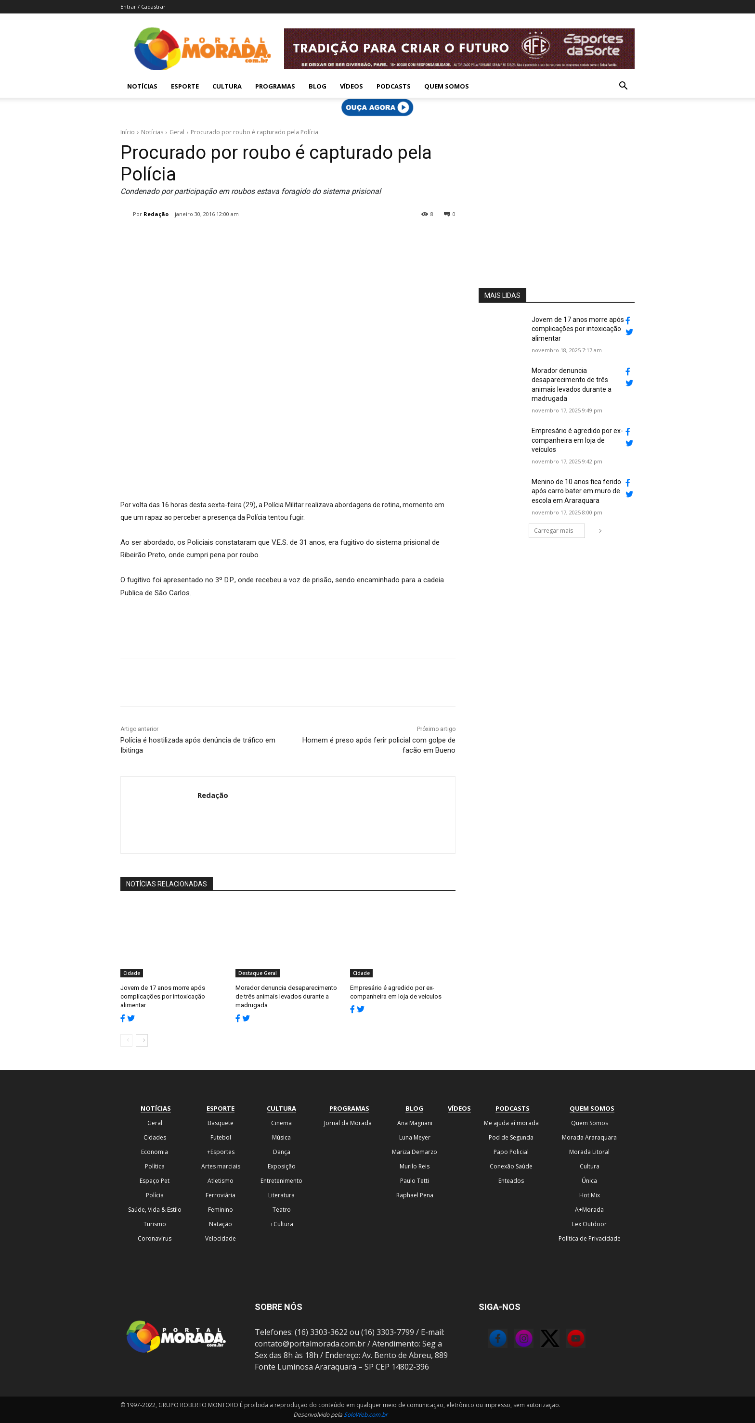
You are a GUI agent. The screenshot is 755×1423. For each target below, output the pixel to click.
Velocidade (220, 1238)
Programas (275, 86)
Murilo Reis (415, 1166)
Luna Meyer (414, 1137)
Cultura (227, 86)
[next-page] (142, 1040)
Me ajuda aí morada (511, 1122)
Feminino (220, 1209)
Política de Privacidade (590, 1238)
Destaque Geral (257, 973)
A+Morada (589, 1209)
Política (155, 1166)
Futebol (220, 1137)
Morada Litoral (589, 1151)
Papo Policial (511, 1151)
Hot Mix (589, 1195)
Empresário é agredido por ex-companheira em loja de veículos (577, 440)
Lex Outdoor (589, 1223)
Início (127, 132)
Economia (154, 1151)
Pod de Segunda (511, 1137)
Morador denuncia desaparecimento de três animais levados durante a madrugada (286, 996)
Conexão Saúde (511, 1166)
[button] (623, 86)
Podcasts (394, 86)
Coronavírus (154, 1238)
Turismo (154, 1223)
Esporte (185, 86)
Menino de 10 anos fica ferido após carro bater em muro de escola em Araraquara (576, 491)
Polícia (155, 1195)
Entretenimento (281, 1180)
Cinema (281, 1122)
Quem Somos (446, 86)
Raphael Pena (414, 1195)
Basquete (221, 1122)
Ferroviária (220, 1195)
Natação (220, 1223)
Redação (156, 214)
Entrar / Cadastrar (143, 6)
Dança (281, 1151)
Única (589, 1180)
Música (281, 1137)
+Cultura (281, 1223)
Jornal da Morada (348, 1122)
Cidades (154, 1137)
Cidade (131, 973)
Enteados (511, 1180)
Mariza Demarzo (414, 1151)
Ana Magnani (414, 1122)
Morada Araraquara (589, 1137)
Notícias (142, 86)
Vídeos (351, 86)
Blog (317, 86)
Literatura (281, 1195)
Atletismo (221, 1180)
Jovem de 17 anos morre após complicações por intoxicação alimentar (162, 996)
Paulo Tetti (414, 1180)
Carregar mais (559, 530)
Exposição (282, 1166)
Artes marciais (220, 1166)
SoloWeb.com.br (366, 1414)
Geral (176, 132)
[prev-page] (126, 1040)
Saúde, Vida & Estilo (155, 1209)
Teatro (282, 1209)
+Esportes (220, 1151)
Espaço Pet (154, 1180)
